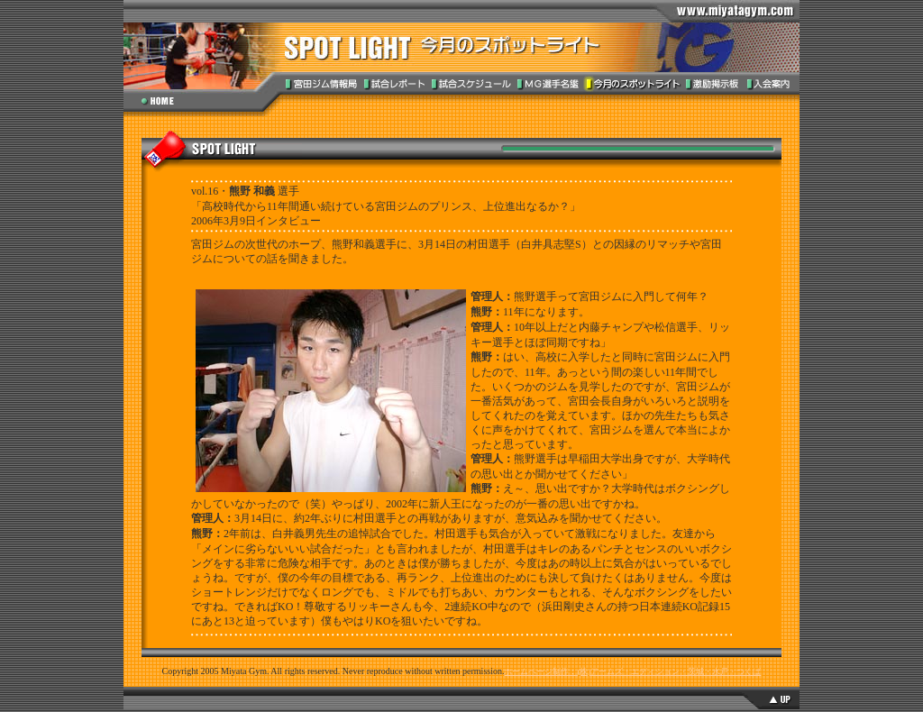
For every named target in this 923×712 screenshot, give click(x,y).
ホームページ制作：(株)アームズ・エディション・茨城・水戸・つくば (632, 671)
